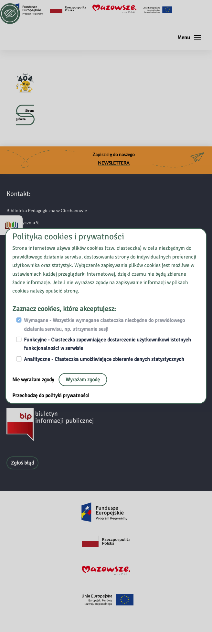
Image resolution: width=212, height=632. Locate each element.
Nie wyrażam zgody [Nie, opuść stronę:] (33, 379)
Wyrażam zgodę (83, 379)
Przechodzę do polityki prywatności (50, 395)
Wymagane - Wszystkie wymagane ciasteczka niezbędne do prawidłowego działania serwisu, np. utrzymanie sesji (104, 324)
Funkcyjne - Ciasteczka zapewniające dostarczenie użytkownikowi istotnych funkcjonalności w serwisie (107, 344)
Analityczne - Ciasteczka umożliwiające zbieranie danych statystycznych (104, 359)
